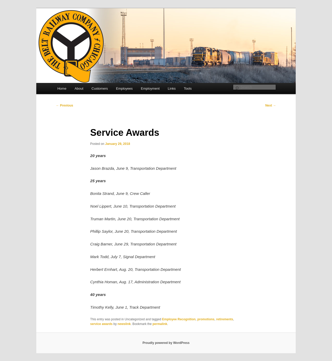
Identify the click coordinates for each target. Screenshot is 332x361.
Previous (64, 105)
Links (172, 88)
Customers (100, 88)
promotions (206, 319)
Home (61, 88)
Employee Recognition (179, 319)
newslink (124, 324)
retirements (224, 319)
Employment (150, 88)
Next (270, 105)
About (78, 88)
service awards (101, 324)
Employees (124, 88)
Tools (188, 88)
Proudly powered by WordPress (165, 343)
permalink (160, 324)
